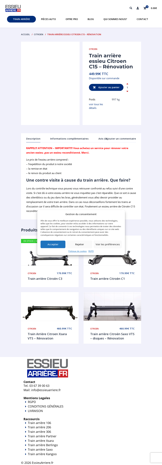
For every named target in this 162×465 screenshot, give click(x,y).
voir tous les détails (96, 106)
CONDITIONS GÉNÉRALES (45, 406)
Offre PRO (72, 19)
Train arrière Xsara (41, 441)
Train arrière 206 (39, 427)
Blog (91, 19)
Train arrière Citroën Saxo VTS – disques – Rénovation (112, 336)
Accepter (53, 244)
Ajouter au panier (106, 87)
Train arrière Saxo (40, 449)
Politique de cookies (77, 251)
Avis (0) (102, 138)
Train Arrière (21, 19)
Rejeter (79, 244)
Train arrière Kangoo (81, 456)
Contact (142, 19)
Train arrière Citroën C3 (45, 279)
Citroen (38, 34)
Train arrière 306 (39, 432)
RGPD (91, 251)
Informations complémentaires (69, 138)
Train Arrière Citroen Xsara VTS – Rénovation (47, 336)
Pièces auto (48, 19)
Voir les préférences (108, 244)
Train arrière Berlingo (43, 445)
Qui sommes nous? (115, 19)
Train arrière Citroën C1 (107, 279)
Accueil (25, 34)
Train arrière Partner (42, 436)
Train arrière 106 (39, 423)
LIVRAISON (81, 413)
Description (33, 138)
